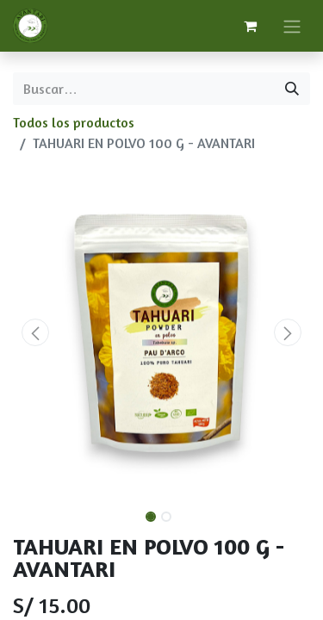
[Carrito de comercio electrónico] (250, 26)
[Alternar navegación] (292, 26)
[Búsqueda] (292, 88)
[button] (35, 332)
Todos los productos (73, 122)
